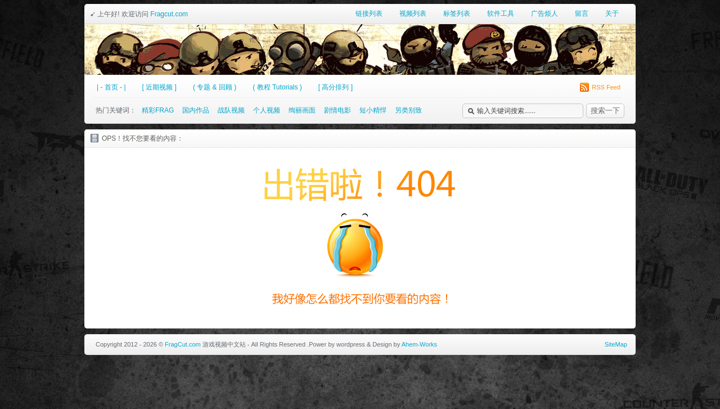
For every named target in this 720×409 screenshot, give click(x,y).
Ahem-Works (419, 344)
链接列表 (369, 13)
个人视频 (266, 110)
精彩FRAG (158, 110)
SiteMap (616, 344)
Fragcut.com (169, 14)
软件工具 (500, 13)
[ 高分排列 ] (335, 87)
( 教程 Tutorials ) (277, 87)
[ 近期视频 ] (159, 87)
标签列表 (456, 13)
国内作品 (195, 110)
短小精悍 (372, 110)
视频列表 (412, 13)
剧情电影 (337, 110)
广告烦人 (544, 13)
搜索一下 (605, 110)
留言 (581, 13)
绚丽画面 (302, 110)
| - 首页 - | (111, 87)
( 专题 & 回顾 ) (214, 87)
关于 (612, 13)
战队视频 (231, 110)
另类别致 (408, 110)
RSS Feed (600, 87)
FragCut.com (183, 344)
